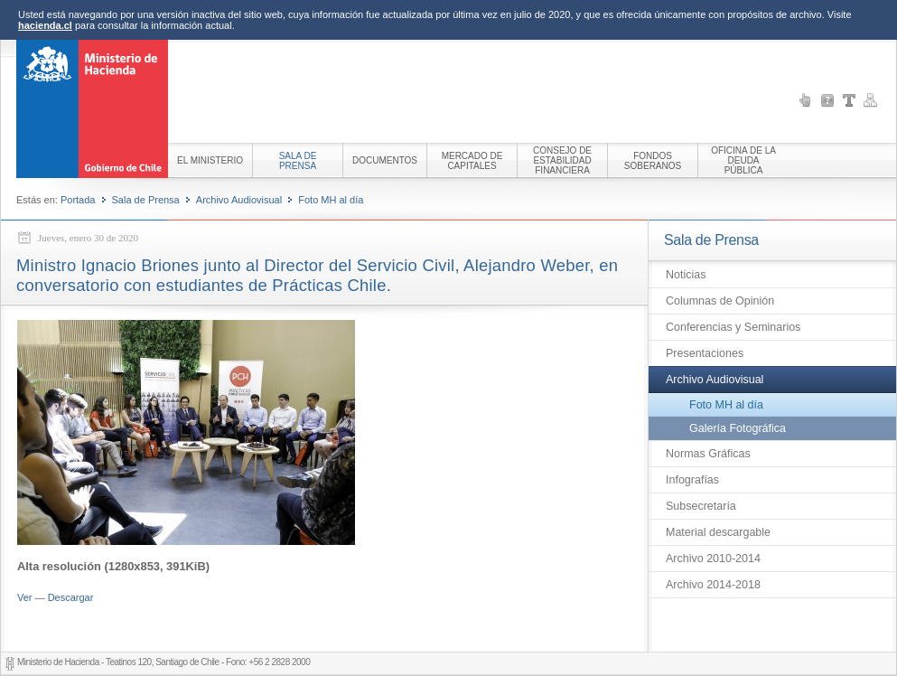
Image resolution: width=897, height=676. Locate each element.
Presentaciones (704, 353)
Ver (25, 597)
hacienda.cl (45, 25)
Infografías (692, 480)
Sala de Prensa (146, 199)
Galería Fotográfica (737, 428)
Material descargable (718, 532)
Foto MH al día (330, 199)
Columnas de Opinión (720, 301)
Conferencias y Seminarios (733, 327)
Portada (78, 199)
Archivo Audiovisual (239, 199)
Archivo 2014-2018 (713, 584)
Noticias (685, 274)
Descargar (71, 597)
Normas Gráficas (708, 453)
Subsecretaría (701, 506)
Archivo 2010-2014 (713, 558)
